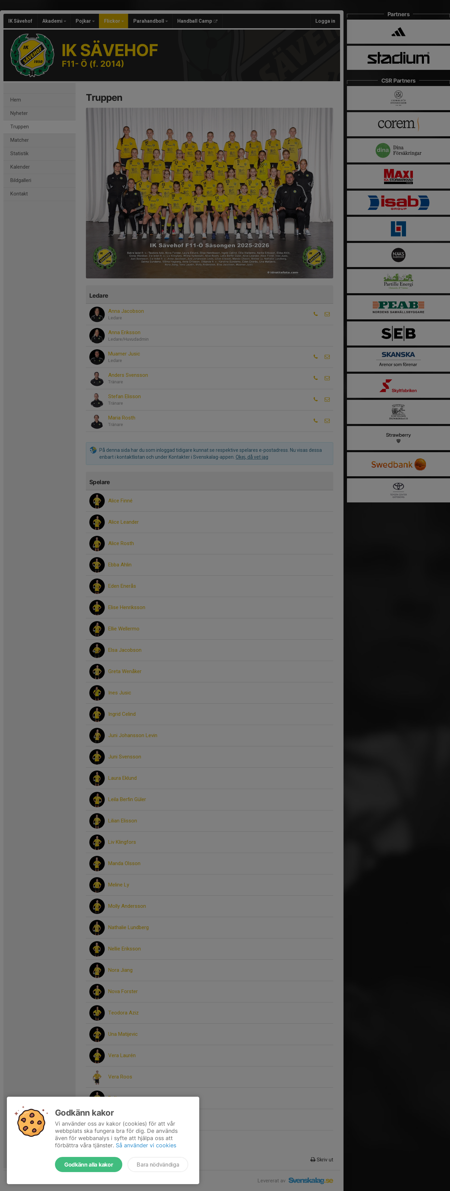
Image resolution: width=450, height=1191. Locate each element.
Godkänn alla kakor (88, 1164)
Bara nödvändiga (158, 1164)
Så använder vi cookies (146, 1145)
